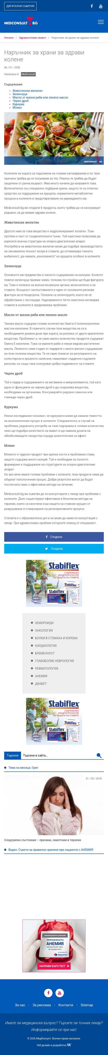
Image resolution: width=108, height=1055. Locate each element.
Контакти (65, 1005)
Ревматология (46, 668)
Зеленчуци (20, 94)
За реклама (42, 1005)
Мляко (17, 107)
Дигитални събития (20, 6)
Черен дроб (21, 101)
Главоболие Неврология (54, 661)
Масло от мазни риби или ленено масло (40, 97)
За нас (20, 1005)
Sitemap (87, 1005)
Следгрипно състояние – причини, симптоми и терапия (42, 840)
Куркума (18, 104)
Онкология (44, 630)
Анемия (41, 676)
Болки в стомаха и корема (56, 638)
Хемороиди (44, 623)
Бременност (45, 653)
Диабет (41, 683)
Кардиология (46, 645)
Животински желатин (27, 90)
